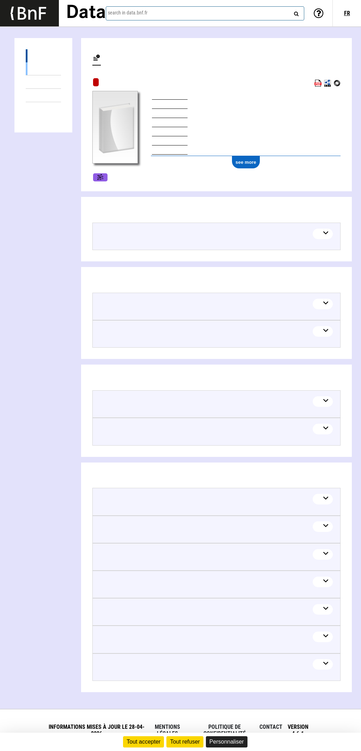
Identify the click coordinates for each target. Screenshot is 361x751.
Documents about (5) (43, 95)
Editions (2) (43, 81)
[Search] (295, 12)
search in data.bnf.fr (127, 12)
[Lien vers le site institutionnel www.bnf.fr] (29, 13)
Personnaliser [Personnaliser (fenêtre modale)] (226, 742)
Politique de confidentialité (224, 730)
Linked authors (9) (43, 108)
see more (245, 162)
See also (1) (43, 68)
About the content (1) (43, 55)
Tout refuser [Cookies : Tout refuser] (185, 742)
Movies (100, 177)
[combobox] (205, 13)
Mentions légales (167, 730)
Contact (270, 727)
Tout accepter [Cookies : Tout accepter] (143, 742)
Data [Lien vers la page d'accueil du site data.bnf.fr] (86, 13)
